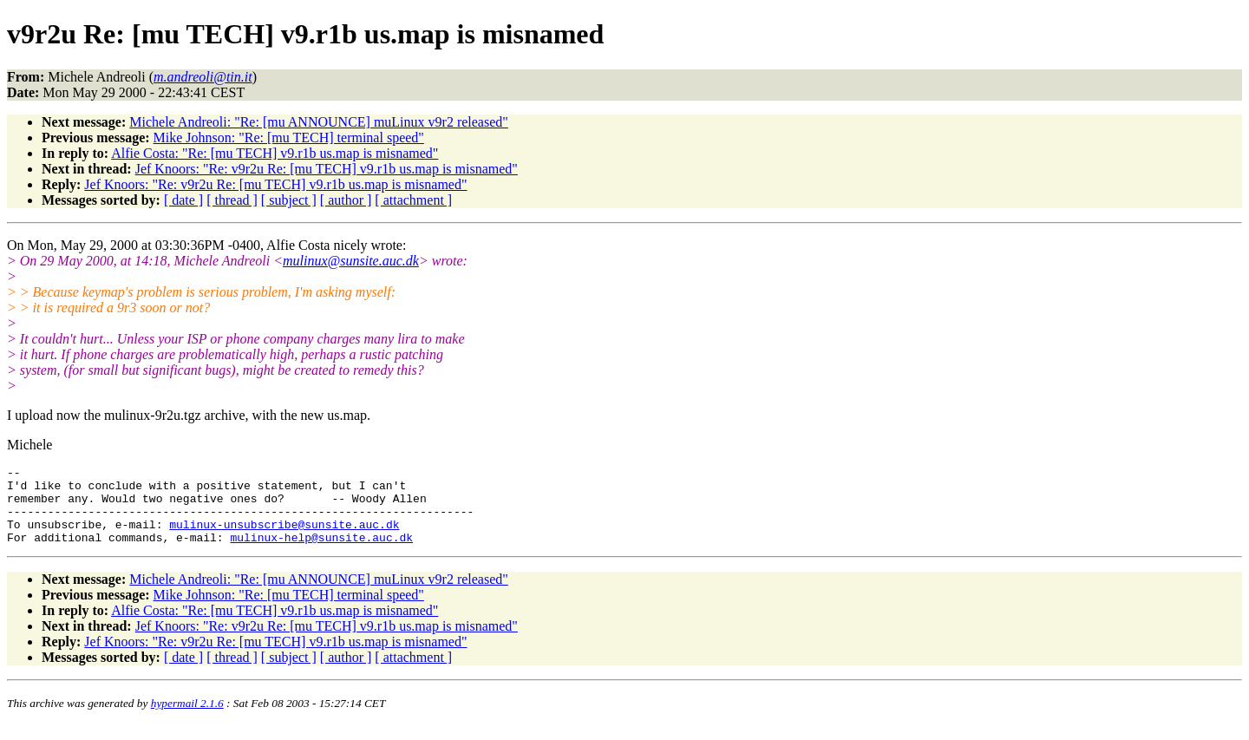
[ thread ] (232, 200)
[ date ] (183, 200)
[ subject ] (289, 200)
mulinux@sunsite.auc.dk (351, 260)
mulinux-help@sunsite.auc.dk (321, 552)
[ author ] (346, 200)
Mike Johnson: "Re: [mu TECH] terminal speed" (289, 137)
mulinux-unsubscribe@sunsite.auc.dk (284, 537)
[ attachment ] (413, 200)
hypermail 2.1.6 (187, 718)
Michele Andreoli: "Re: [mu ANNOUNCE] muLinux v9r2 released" (318, 122)
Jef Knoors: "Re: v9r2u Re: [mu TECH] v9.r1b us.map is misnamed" (326, 168)
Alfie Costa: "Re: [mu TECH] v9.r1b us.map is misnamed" (274, 153)
